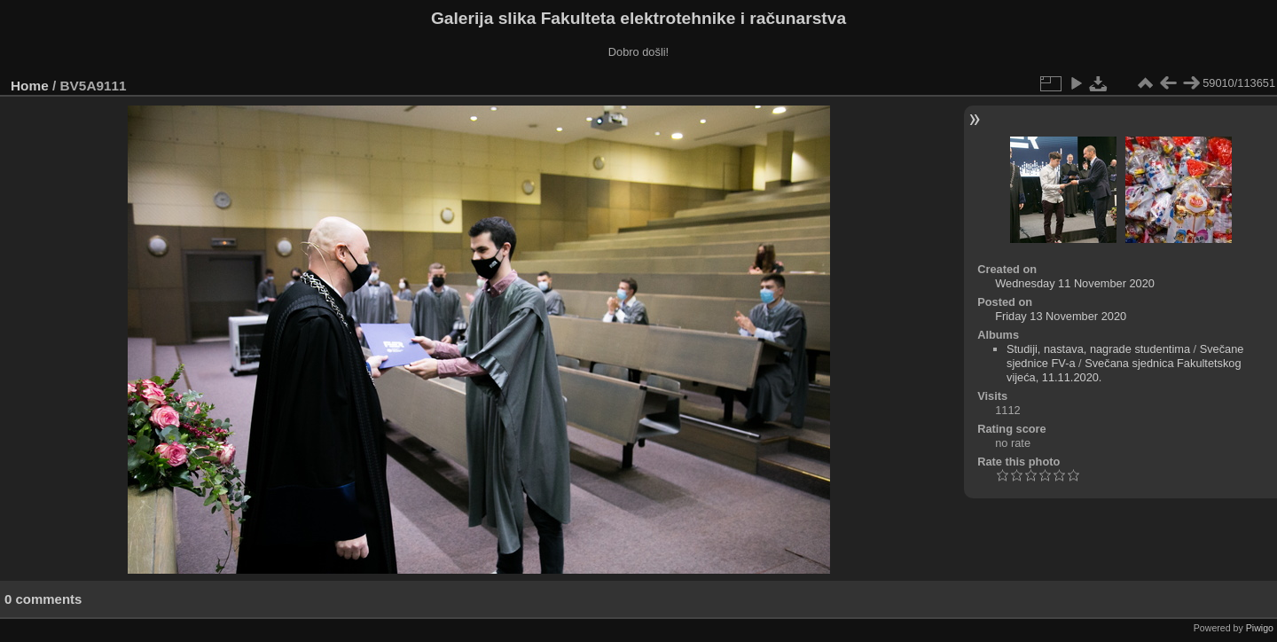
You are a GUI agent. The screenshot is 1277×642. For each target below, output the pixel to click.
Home (30, 85)
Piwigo (1259, 627)
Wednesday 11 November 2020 (1075, 283)
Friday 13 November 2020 (1060, 316)
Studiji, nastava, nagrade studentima (1098, 349)
